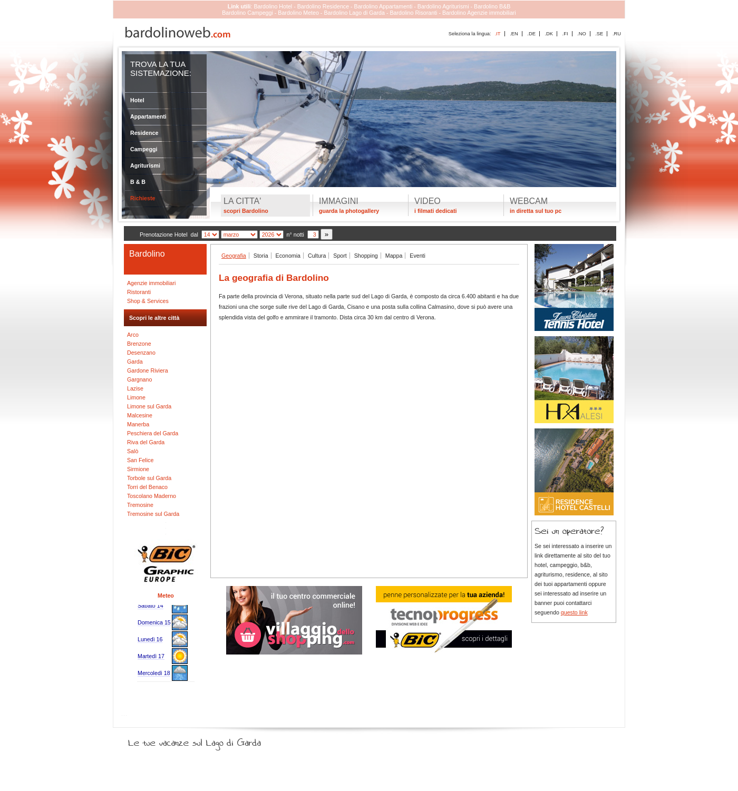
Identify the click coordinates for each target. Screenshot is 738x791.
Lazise (135, 388)
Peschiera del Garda (152, 433)
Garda (135, 361)
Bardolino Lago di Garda (354, 12)
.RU (617, 33)
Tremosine (140, 505)
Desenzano (141, 352)
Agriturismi (145, 165)
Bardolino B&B (492, 6)
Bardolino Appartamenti (383, 6)
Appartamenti (148, 116)
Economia (288, 255)
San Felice (140, 460)
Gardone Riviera (147, 370)
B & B (137, 182)
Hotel (137, 100)
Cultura (317, 255)
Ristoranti (139, 292)
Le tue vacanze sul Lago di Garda (207, 740)
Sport (339, 255)
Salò (132, 451)
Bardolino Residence (323, 6)
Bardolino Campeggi (247, 12)
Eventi (417, 255)
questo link (574, 612)
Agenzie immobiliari (151, 283)
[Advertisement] (369, 413)
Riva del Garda (145, 442)
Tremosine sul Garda (153, 514)
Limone (136, 397)
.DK (549, 33)
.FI (565, 33)
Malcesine (139, 415)
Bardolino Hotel (273, 6)
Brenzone (139, 343)
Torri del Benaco (147, 487)
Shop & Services (148, 301)
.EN (514, 33)
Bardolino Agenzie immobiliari (479, 12)
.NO (581, 33)
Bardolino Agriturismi (443, 6)
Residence (144, 133)
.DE (531, 33)
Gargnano (139, 379)
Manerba (138, 424)
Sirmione (138, 469)
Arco (133, 334)
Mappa (394, 255)
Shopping (366, 255)
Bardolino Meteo (298, 12)
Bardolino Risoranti (413, 12)
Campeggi (144, 149)
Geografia (233, 255)
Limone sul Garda (149, 406)
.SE (599, 33)
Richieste (142, 198)
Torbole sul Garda (149, 478)
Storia (261, 255)
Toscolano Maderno (151, 496)
